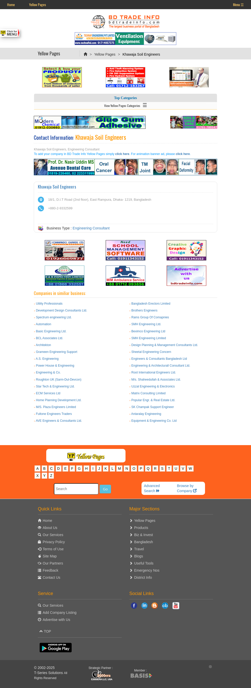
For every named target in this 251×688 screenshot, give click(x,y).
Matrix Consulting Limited (148, 393)
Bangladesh (143, 542)
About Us (50, 528)
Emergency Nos (147, 570)
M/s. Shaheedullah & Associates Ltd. (156, 379)
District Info (143, 577)
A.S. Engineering (47, 359)
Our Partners (53, 563)
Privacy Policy (54, 542)
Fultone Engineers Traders (54, 414)
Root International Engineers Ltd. (153, 372)
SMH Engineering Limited (148, 338)
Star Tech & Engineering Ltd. (55, 386)
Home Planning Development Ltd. (58, 400)
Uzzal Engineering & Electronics (153, 386)
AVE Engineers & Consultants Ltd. (59, 421)
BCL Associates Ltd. (49, 338)
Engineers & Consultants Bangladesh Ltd (159, 359)
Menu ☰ (238, 4)
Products (141, 528)
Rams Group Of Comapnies (150, 317)
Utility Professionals (49, 303)
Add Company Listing (59, 613)
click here (122, 154)
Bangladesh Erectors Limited (150, 303)
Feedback (50, 570)
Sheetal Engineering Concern (151, 352)
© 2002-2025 (44, 668)
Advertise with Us (56, 620)
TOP (45, 631)
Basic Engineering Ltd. (51, 331)
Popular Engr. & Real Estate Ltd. (153, 400)
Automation (43, 324)
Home (11, 4)
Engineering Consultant (91, 228)
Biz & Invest (143, 535)
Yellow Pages (37, 4)
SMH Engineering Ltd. (146, 324)
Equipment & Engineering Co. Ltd (154, 421)
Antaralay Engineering (146, 414)
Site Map (50, 556)
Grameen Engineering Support (56, 352)
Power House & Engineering (55, 365)
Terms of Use (53, 549)
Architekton (43, 345)
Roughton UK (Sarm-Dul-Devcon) (58, 379)
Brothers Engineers (144, 310)
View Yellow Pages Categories (125, 104)
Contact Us (51, 577)
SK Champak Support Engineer (152, 407)
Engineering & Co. (48, 372)
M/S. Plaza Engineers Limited (56, 407)
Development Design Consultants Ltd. (61, 310)
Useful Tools (143, 563)
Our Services (53, 535)
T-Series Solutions (49, 673)
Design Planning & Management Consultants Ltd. (164, 345)
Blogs (138, 556)
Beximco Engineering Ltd (148, 331)
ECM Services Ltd (48, 393)
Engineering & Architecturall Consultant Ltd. (160, 365)
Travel (139, 549)
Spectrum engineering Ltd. (54, 317)
